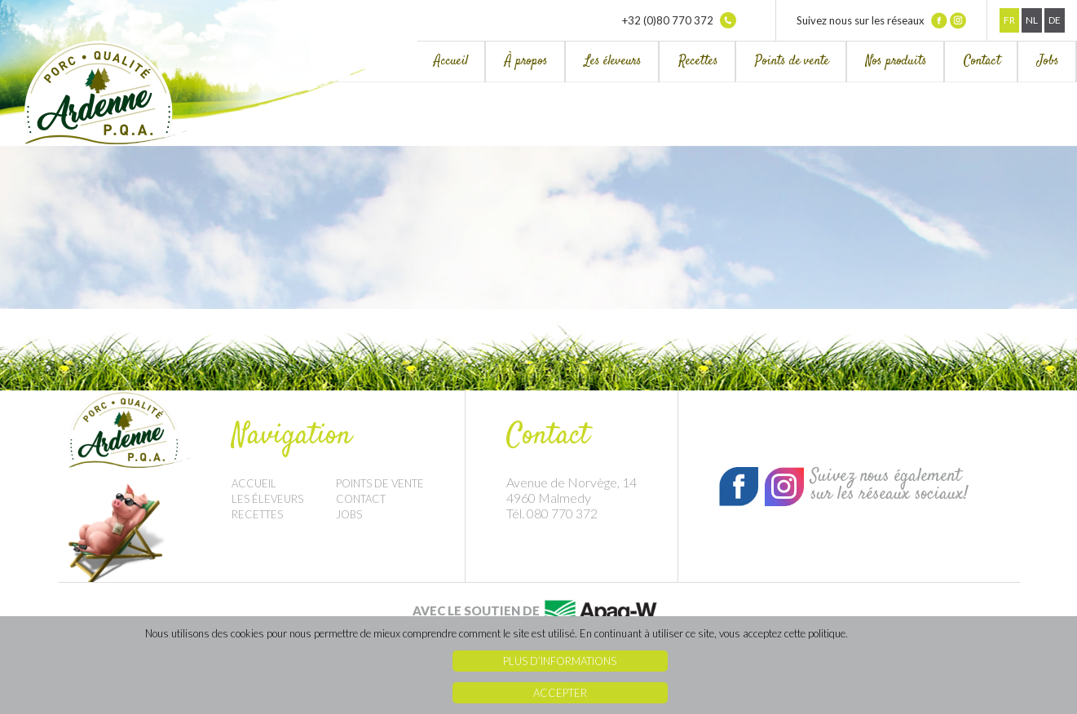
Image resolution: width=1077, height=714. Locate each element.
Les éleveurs (613, 61)
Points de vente (792, 61)
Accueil (451, 61)
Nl (1032, 20)
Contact (982, 61)
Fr (1009, 20)
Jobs (1048, 61)
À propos (526, 61)
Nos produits (896, 61)
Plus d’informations (559, 661)
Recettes (698, 61)
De (1054, 20)
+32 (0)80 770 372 (679, 20)
